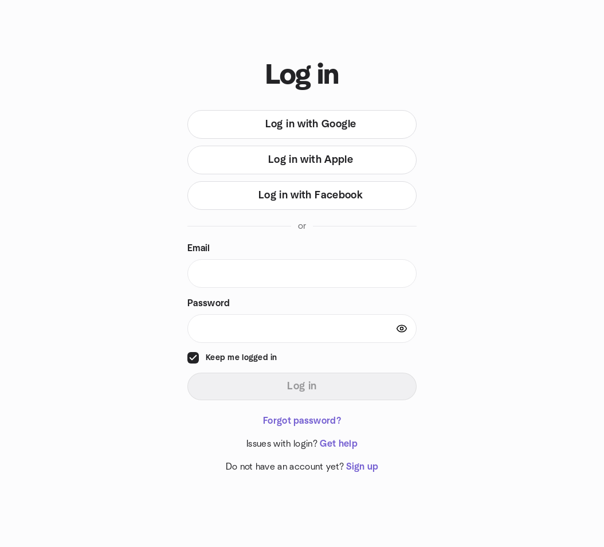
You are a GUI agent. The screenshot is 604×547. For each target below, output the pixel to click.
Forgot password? (302, 420)
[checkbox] (193, 358)
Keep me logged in (241, 358)
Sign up (362, 466)
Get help (339, 443)
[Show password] (401, 328)
